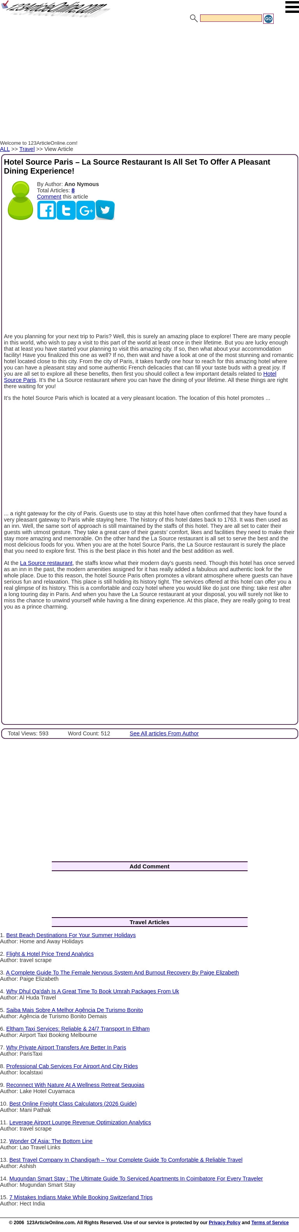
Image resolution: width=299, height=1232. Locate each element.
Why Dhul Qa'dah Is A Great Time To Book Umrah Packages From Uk (92, 991)
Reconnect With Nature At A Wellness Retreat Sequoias (75, 1085)
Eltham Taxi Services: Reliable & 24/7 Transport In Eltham (78, 1029)
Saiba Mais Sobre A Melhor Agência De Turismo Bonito (74, 1010)
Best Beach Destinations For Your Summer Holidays (71, 935)
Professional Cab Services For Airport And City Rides (72, 1066)
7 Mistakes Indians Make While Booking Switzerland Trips (81, 1197)
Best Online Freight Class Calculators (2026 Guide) (73, 1104)
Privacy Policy (224, 1222)
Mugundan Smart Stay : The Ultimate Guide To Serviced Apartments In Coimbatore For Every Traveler (136, 1178)
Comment (49, 196)
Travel (27, 149)
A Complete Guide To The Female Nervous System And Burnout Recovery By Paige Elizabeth (122, 972)
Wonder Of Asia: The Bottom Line (51, 1141)
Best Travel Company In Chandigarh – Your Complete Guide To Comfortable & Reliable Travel (126, 1160)
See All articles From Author (164, 733)
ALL (5, 149)
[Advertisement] (149, 83)
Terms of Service (270, 1222)
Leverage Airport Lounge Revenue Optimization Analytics (80, 1122)
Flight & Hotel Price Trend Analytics (50, 954)
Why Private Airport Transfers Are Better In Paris (66, 1047)
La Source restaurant (46, 563)
